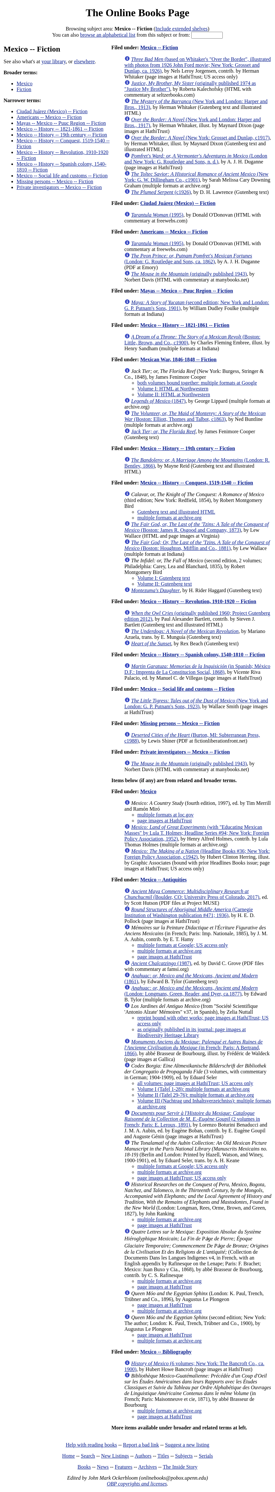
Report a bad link (141, 1445)
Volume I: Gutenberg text (163, 578)
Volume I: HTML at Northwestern (172, 388)
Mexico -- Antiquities (163, 879)
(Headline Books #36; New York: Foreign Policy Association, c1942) (197, 854)
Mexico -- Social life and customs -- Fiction (62, 175)
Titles (163, 1456)
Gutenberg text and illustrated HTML (176, 512)
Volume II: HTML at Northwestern (173, 394)
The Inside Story (180, 1467)
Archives (147, 1467)
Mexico (24, 83)
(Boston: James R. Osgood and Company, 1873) (196, 527)
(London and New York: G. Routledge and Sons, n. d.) (195, 158)
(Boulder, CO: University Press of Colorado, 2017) (191, 894)
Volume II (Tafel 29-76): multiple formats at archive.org (195, 1095)
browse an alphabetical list (107, 35)
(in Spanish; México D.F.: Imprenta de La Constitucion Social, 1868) (197, 669)
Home (68, 1456)
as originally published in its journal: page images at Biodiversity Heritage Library (191, 1032)
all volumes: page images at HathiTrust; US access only (195, 1083)
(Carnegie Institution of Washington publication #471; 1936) (188, 912)
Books (84, 1467)
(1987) (161, 963)
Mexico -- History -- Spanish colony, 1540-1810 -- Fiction (202, 654)
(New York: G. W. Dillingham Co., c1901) (196, 177)
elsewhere (84, 61)
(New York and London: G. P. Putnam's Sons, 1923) (196, 703)
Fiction (24, 89)
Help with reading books (91, 1445)
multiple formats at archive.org (169, 517)
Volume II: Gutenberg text (164, 584)
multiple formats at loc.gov (165, 815)
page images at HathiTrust (164, 820)
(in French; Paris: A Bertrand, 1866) (193, 1047)
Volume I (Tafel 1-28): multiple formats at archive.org (193, 1089)
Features (123, 1467)
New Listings (115, 1456)
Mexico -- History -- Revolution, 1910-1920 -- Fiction (198, 601)
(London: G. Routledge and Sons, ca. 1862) (188, 258)
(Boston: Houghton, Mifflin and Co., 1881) (197, 545)
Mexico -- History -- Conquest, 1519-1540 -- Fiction (196, 482)
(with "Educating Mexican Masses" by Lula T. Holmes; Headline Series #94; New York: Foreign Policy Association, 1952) (196, 832)
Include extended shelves (182, 28)
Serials (206, 1456)
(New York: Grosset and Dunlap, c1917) (200, 137)
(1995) (157, 215)
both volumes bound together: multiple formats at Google (197, 383)
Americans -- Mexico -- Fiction (49, 117)
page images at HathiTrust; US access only (181, 1178)
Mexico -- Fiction (159, 47)
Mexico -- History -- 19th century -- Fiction (62, 134)
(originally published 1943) (189, 274)
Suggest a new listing (187, 1445)
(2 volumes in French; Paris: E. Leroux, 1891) (192, 1119)
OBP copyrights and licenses (137, 1483)
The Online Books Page (137, 12)
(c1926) (161, 192)
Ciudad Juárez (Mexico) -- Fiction (52, 111)
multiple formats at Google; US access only (182, 945)
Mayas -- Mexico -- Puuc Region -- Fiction (61, 123)
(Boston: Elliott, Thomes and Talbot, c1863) (195, 416)
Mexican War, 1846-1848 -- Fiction (178, 359)
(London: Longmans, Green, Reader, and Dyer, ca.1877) (191, 991)
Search (88, 1456)
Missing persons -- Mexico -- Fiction (55, 181)
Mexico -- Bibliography (166, 1352)
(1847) (158, 401)
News (102, 1467)
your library (54, 61)
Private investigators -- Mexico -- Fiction (59, 187)
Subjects (184, 1456)
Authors (143, 1456)
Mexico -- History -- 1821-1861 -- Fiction (60, 129)
